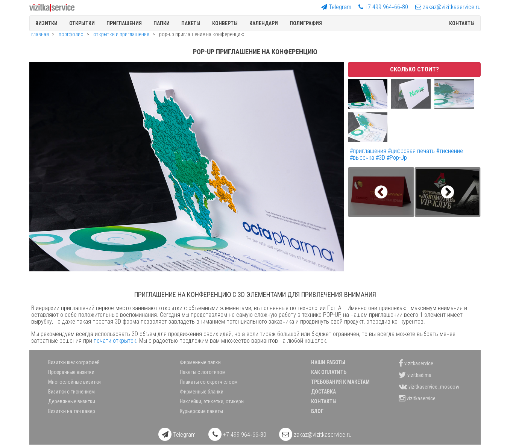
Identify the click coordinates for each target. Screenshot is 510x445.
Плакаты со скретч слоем (209, 382)
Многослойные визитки (74, 382)
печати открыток (115, 340)
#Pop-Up (397, 157)
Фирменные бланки (201, 392)
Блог (317, 411)
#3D (381, 157)
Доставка (323, 392)
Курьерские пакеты (201, 411)
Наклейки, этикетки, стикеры (212, 401)
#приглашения (369, 150)
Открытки (82, 23)
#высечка (363, 157)
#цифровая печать (412, 150)
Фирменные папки (200, 362)
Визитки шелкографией (74, 362)
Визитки (46, 23)
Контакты (462, 23)
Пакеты (190, 23)
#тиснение (449, 150)
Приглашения (124, 23)
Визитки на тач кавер (71, 411)
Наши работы (328, 362)
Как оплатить (328, 372)
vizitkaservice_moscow (429, 387)
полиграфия (306, 23)
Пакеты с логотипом (203, 372)
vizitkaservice (416, 363)
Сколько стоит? (414, 69)
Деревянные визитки (71, 401)
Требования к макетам (340, 382)
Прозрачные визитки (71, 372)
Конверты (225, 23)
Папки (161, 23)
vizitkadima (415, 375)
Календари (263, 23)
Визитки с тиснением (71, 392)
